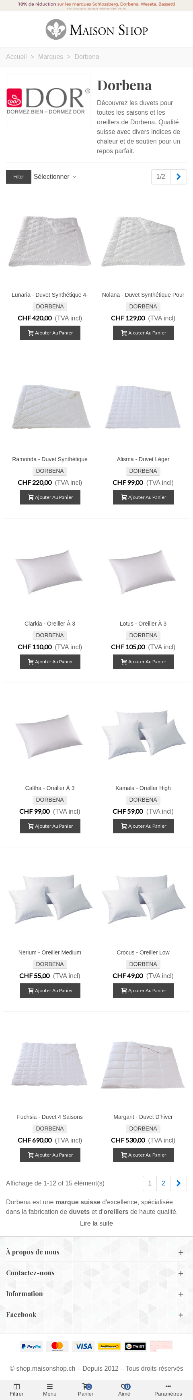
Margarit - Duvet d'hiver (142, 1117)
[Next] (178, 176)
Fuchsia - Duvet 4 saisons (49, 1117)
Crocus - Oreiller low (143, 952)
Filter (18, 177)
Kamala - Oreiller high (143, 788)
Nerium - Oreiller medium (49, 952)
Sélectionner (56, 176)
